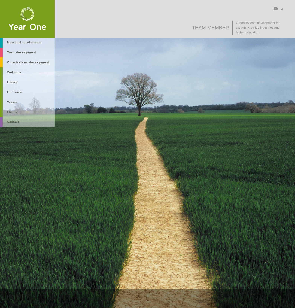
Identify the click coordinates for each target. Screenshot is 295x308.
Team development (21, 50)
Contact (12, 108)
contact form (227, 210)
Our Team (14, 83)
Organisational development (28, 58)
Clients (11, 99)
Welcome (13, 66)
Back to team (184, 221)
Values (11, 91)
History (11, 74)
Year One (27, 19)
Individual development (24, 41)
